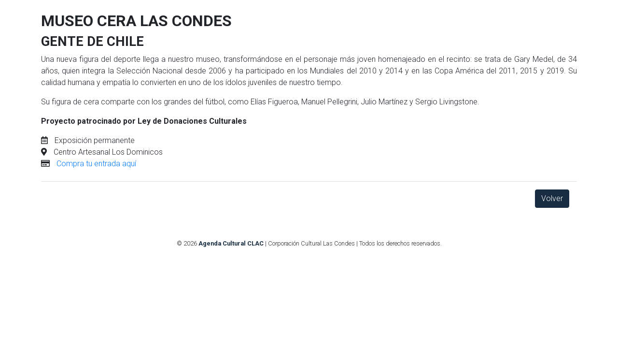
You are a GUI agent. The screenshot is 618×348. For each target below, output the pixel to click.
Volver (552, 198)
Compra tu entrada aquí (96, 163)
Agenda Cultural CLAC (231, 243)
